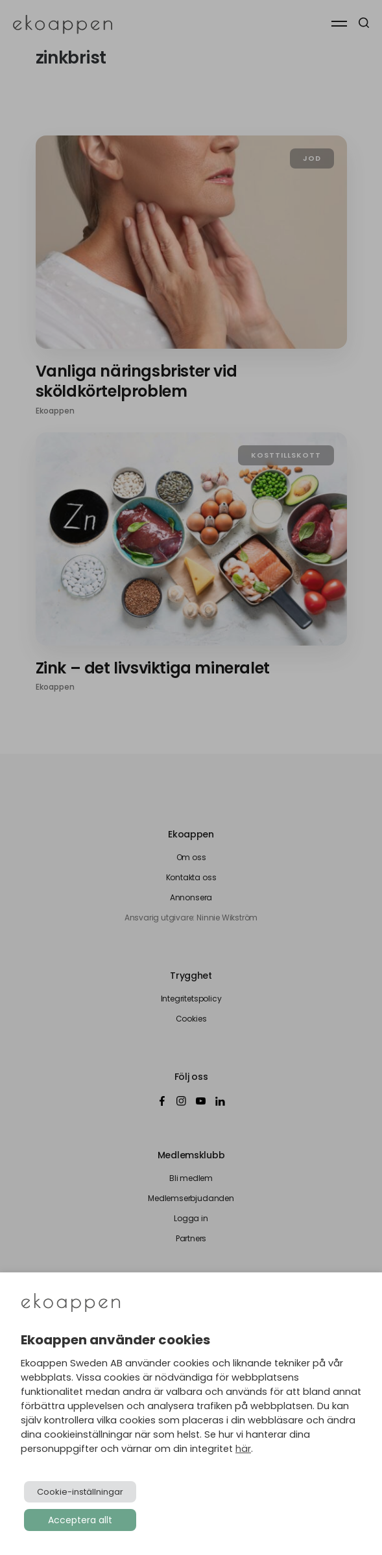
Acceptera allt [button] (80, 1520)
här (243, 1448)
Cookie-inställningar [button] (80, 1492)
